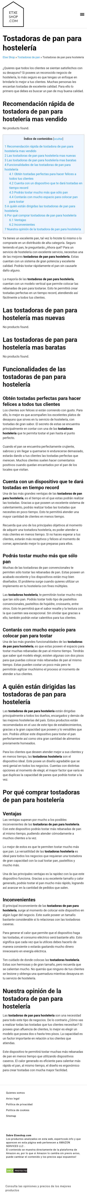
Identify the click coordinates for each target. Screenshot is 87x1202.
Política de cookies (17, 1110)
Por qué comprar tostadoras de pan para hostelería (40, 215)
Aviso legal (12, 1098)
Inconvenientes (22, 224)
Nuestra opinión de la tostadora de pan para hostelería (43, 229)
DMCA (10, 1171)
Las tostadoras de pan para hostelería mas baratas (40, 160)
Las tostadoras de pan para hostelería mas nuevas (40, 155)
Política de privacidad (19, 1104)
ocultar (58, 139)
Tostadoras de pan (28, 57)
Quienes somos (15, 1092)
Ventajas (17, 220)
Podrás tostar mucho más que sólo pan (38, 192)
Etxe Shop (9, 57)
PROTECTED (21, 1171)
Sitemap (11, 1116)
